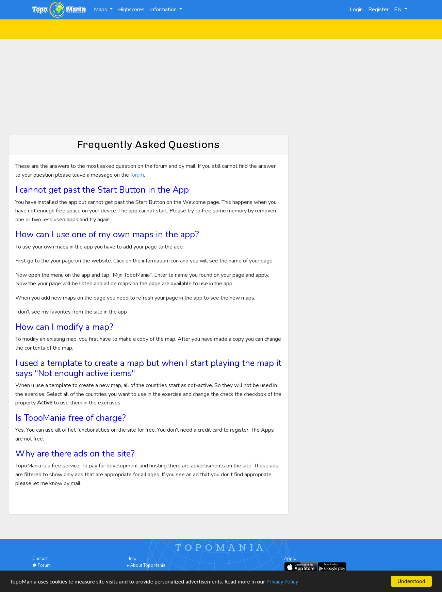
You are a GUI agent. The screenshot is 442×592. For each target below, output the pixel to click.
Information (164, 9)
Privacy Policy (282, 582)
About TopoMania (147, 565)
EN (398, 9)
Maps (101, 9)
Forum (41, 565)
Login (356, 9)
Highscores (131, 9)
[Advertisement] (221, 86)
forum (137, 175)
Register (378, 9)
